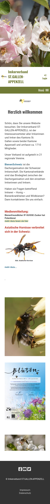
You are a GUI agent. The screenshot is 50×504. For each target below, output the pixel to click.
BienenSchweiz (13, 164)
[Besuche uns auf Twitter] (29, 469)
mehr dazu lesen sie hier (16, 221)
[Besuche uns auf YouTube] (25, 469)
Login (44, 77)
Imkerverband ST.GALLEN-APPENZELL (18, 76)
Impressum (25, 490)
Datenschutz (25, 493)
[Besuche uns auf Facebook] (20, 469)
